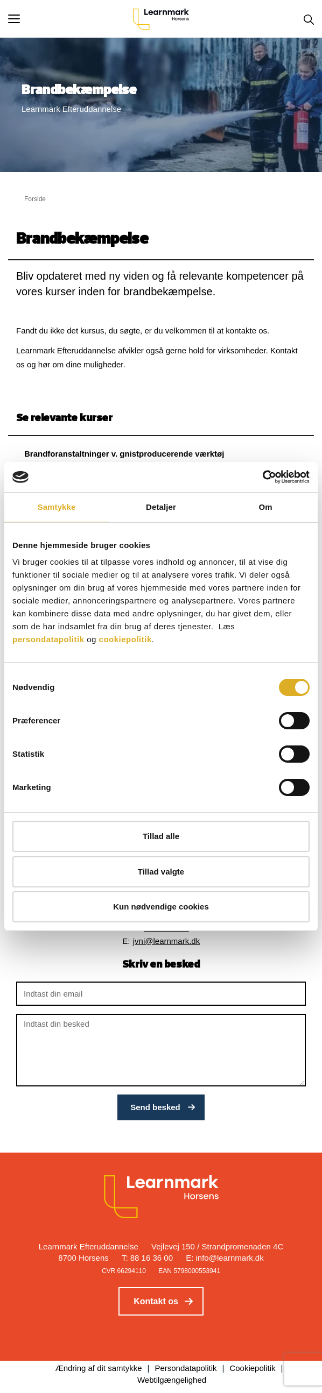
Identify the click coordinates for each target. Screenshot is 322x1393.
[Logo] (161, 19)
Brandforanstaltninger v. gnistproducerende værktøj (124, 453)
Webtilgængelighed (171, 1379)
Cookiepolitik (252, 1368)
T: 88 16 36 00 (147, 1257)
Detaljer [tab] (161, 506)
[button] (70, 19)
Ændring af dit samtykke (98, 1368)
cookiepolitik (125, 639)
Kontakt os (156, 1301)
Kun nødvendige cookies (161, 906)
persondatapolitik (48, 639)
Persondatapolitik (185, 1368)
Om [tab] (265, 506)
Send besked (155, 1107)
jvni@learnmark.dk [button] (166, 941)
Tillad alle (161, 836)
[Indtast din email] (161, 994)
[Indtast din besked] (161, 1050)
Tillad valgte (161, 871)
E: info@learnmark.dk (224, 1257)
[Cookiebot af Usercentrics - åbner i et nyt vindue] (262, 477)
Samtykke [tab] (57, 506)
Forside (35, 199)
